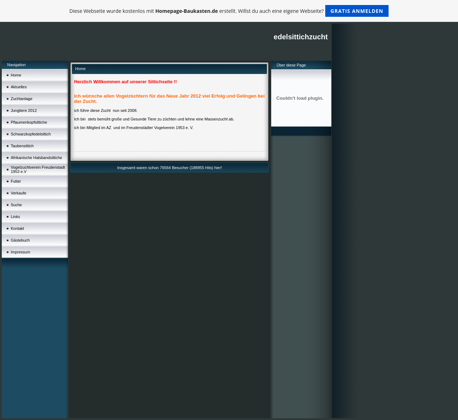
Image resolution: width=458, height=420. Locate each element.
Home (16, 75)
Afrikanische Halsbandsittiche (36, 157)
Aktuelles (19, 87)
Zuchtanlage (22, 99)
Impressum (20, 252)
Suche (16, 205)
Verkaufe (18, 193)
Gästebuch (20, 240)
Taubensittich (22, 146)
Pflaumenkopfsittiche (29, 122)
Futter (16, 181)
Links (15, 216)
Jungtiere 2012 (24, 110)
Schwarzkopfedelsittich (31, 134)
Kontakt (17, 228)
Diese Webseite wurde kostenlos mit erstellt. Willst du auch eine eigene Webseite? (229, 11)
